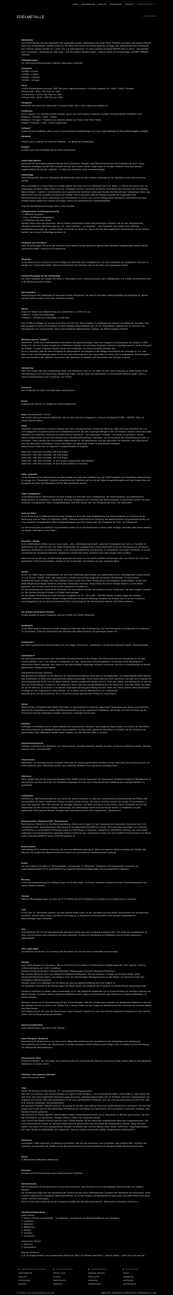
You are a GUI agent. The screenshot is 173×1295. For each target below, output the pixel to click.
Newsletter (130, 1293)
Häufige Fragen (96, 1273)
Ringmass (93, 1280)
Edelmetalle (150, 16)
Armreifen (128, 1277)
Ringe (126, 1273)
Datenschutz (144, 1293)
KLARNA (57, 1277)
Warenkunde (94, 1284)
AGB (154, 1293)
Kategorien (24, 1280)
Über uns (105, 1293)
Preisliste (93, 1277)
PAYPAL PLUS (59, 1273)
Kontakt (22, 1284)
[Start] (142, 16)
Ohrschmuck (129, 1284)
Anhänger (128, 1280)
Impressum (117, 1293)
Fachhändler (25, 1273)
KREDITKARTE (59, 1280)
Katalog (22, 1277)
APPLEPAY (58, 1284)
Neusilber (127, 528)
